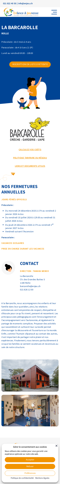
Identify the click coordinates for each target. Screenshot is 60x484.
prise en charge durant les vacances (22, 248)
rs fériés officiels (16, 199)
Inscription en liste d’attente (30, 64)
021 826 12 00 (26, 289)
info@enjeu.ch (25, 3)
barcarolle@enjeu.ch (30, 286)
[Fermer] (56, 445)
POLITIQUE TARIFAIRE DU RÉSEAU (30, 158)
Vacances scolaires (12, 243)
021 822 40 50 (9, 3)
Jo (2, 199)
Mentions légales (42, 478)
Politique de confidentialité (22, 478)
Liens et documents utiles (30, 166)
